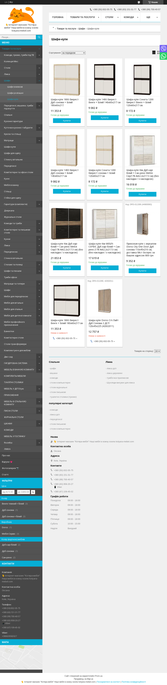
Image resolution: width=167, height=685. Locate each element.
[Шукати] (39, 37)
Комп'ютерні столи (14, 337)
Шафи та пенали (12, 270)
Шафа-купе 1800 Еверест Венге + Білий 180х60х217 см (67, 322)
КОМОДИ (8, 429)
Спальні (8, 114)
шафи (53, 368)
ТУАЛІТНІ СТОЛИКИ (13, 382)
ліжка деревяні (114, 373)
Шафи (7, 80)
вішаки (53, 373)
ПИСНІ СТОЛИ (11, 410)
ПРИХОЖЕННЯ (11, 395)
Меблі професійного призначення (14, 323)
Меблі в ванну (11, 185)
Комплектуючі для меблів (17, 350)
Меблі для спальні (13, 309)
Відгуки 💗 (7, 461)
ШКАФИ (8, 423)
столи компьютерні (60, 382)
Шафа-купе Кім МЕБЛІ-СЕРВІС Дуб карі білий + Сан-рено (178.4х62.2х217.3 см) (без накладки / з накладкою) (105, 248)
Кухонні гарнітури (13, 121)
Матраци (9, 140)
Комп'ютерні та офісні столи (18, 172)
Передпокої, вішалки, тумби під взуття (18, 107)
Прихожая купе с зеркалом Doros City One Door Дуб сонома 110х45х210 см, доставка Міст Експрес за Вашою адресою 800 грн (141, 249)
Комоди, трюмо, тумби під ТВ (19, 54)
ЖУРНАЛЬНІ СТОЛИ (13, 417)
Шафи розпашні (15, 93)
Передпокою (11, 251)
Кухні (6, 178)
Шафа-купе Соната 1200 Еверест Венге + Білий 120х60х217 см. (139, 102)
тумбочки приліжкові (118, 377)
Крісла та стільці (12, 133)
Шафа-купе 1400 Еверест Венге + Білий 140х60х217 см (105, 101)
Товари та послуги (11, 48)
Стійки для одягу (12, 197)
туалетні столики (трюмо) (63, 396)
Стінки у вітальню (13, 159)
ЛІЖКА (7, 449)
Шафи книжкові (15, 86)
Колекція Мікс (11, 61)
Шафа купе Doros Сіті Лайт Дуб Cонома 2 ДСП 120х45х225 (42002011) (104, 323)
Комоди (129, 17)
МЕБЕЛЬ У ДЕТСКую (14, 388)
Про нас (6, 455)
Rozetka (8, 442)
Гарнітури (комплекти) (15, 204)
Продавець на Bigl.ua (83, 679)
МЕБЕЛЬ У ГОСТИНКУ (14, 436)
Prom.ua (98, 676)
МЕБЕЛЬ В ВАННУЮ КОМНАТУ (19, 369)
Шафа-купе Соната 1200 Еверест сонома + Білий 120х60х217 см (102, 173)
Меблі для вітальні (13, 302)
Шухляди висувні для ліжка (121, 382)
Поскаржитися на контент (108, 682)
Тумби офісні (10, 277)
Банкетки (9, 331)
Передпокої (10, 165)
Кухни (7, 238)
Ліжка (7, 74)
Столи (7, 67)
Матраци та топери (14, 283)
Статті (5, 474)
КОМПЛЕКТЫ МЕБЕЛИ (15, 375)
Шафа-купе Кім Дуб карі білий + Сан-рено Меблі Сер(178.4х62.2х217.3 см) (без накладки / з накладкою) (142, 174)
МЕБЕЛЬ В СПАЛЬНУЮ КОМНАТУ (15, 403)
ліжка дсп (111, 368)
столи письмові (58, 392)
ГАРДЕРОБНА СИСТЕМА (15, 363)
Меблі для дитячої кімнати (17, 315)
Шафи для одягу (12, 153)
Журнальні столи (13, 216)
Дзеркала (9, 210)
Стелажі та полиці (13, 264)
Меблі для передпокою (16, 296)
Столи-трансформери (15, 343)
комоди (54, 377)
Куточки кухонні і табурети (18, 127)
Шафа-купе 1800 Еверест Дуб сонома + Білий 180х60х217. (65, 102)
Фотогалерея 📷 (10, 468)
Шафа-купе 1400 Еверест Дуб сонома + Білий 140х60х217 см (65, 173)
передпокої (56, 419)
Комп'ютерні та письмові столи (17, 231)
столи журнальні (58, 387)
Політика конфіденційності (134, 682)
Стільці (7, 191)
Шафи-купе (12, 99)
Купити (67, 120)
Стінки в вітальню (13, 258)
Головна (57, 17)
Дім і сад (8, 356)
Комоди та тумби (13, 223)
